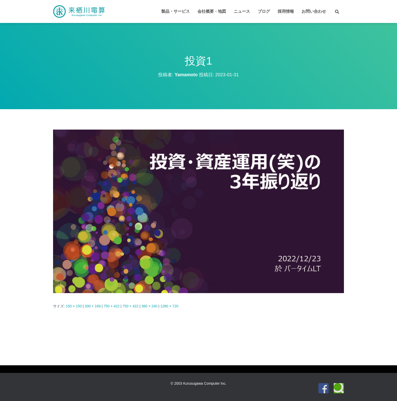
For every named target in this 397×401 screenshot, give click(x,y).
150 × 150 (74, 306)
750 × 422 (112, 306)
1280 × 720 (169, 306)
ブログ (264, 11)
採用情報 (286, 11)
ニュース (242, 11)
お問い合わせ (314, 11)
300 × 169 (93, 306)
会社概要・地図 (211, 11)
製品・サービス (175, 11)
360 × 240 (149, 306)
